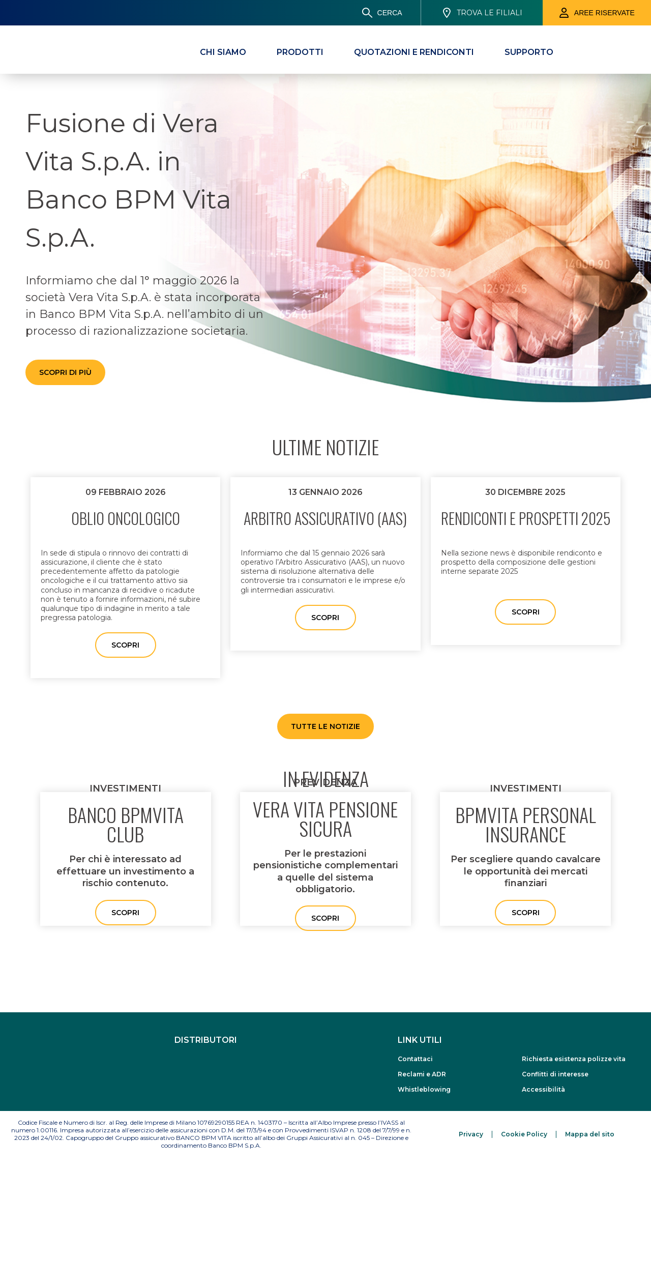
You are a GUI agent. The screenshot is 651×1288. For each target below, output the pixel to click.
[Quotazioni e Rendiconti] (414, 52)
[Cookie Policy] (524, 1265)
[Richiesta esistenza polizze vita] (574, 1190)
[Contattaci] (449, 1190)
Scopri (125, 645)
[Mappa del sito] (589, 1265)
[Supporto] (529, 52)
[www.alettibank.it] (290, 1205)
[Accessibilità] (574, 1220)
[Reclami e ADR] (449, 1205)
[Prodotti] (300, 52)
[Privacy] (471, 1265)
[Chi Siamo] (223, 52)
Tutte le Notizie (325, 726)
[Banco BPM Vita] (57, 48)
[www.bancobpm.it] (208, 1201)
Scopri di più (65, 372)
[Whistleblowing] (449, 1220)
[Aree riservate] (597, 12)
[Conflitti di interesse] (574, 1205)
